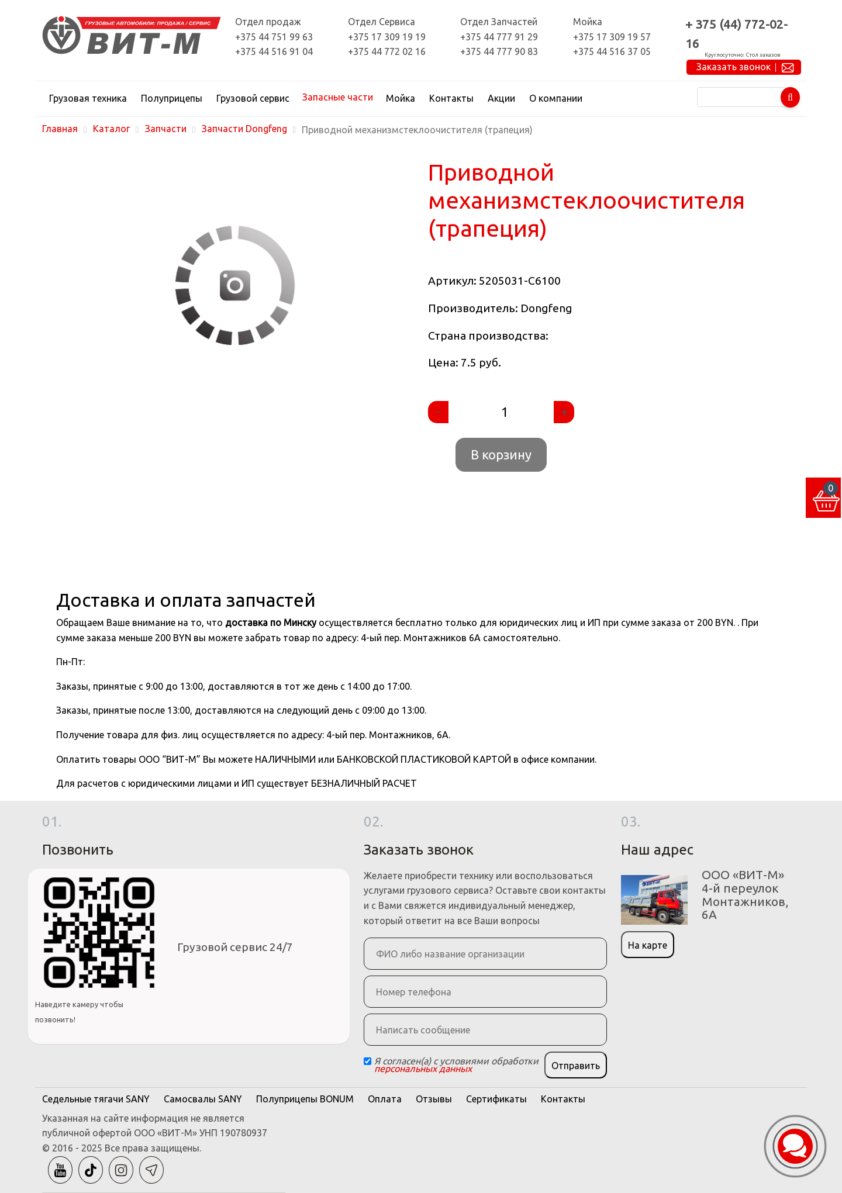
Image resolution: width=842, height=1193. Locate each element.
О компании (555, 98)
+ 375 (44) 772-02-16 (736, 34)
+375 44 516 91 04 (274, 51)
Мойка (400, 98)
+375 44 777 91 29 (499, 37)
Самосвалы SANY (203, 1099)
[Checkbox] (367, 1061)
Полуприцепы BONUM (305, 1099)
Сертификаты (496, 1099)
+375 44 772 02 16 (387, 51)
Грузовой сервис (252, 98)
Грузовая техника (88, 98)
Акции (501, 98)
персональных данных (423, 1068)
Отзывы (434, 1099)
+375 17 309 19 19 (387, 37)
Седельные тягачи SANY (96, 1099)
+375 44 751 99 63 (274, 37)
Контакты (451, 98)
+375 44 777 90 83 (499, 51)
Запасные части (337, 97)
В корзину (501, 454)
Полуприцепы (171, 98)
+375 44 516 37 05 (612, 51)
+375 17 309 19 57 (612, 37)
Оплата (385, 1099)
